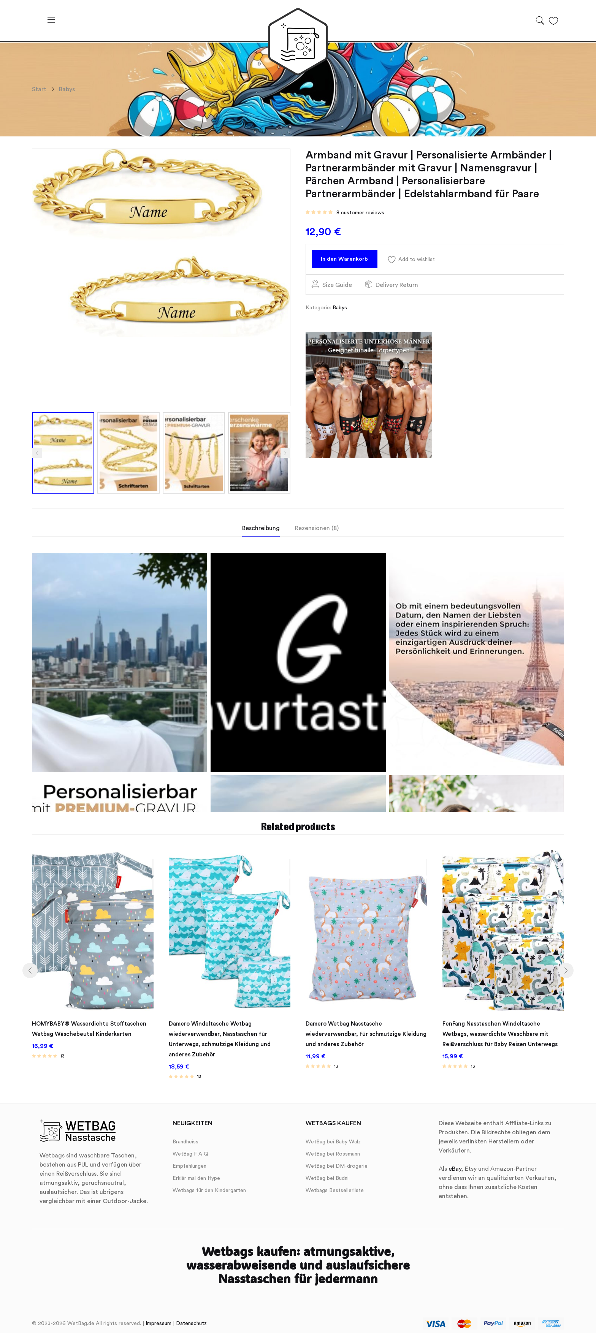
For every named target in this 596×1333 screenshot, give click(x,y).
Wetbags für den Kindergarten (209, 1184)
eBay (455, 1163)
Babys (67, 89)
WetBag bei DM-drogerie (337, 1160)
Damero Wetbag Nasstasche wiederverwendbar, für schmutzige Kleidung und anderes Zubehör (356, 1031)
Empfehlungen (189, 1160)
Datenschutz (191, 1317)
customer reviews (360, 213)
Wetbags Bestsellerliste (335, 1184)
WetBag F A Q (190, 1148)
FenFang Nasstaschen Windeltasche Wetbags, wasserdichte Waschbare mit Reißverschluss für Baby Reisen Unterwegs (503, 1031)
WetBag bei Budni (327, 1172)
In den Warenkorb (350, 261)
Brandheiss (185, 1136)
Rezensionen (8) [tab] (317, 528)
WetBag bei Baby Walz (333, 1136)
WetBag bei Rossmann (333, 1148)
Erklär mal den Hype (196, 1172)
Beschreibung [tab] (261, 528)
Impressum (158, 1317)
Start (39, 89)
